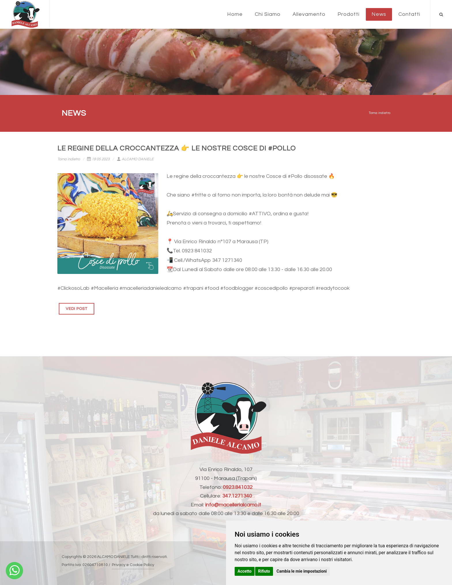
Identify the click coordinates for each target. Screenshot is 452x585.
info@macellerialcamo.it (233, 505)
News (379, 14)
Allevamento (309, 14)
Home (235, 14)
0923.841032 (238, 487)
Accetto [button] (245, 571)
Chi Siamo (267, 14)
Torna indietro (379, 113)
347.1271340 (237, 496)
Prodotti (348, 14)
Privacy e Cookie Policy (133, 565)
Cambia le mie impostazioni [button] (301, 571)
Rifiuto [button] (264, 571)
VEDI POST (76, 309)
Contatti (409, 14)
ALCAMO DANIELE (135, 159)
